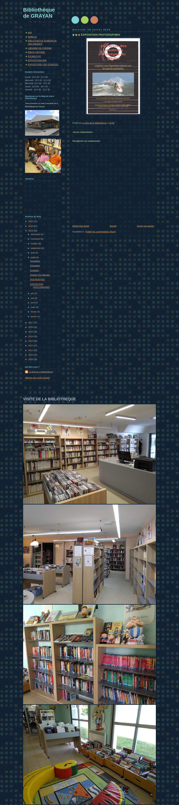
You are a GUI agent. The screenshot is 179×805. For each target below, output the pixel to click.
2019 (31, 226)
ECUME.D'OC (34, 56)
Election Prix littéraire (40, 275)
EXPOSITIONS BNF (37, 60)
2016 (31, 327)
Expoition (34, 270)
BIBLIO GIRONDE (36, 52)
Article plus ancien (145, 226)
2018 (31, 231)
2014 (31, 336)
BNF (30, 32)
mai (33, 298)
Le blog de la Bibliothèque (41, 372)
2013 (31, 341)
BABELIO (32, 37)
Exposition (35, 261)
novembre (36, 239)
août (33, 253)
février (34, 312)
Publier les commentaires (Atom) (101, 232)
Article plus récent (80, 226)
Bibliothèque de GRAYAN (39, 13)
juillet (33, 257)
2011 (31, 350)
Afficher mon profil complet (37, 378)
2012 (31, 345)
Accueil (113, 226)
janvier (34, 316)
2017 (31, 322)
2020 (31, 221)
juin (33, 293)
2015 (31, 331)
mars (33, 307)
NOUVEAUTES (37, 279)
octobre (34, 243)
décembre (36, 234)
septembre (36, 248)
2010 (31, 355)
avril (33, 302)
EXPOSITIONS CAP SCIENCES (43, 64)
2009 (31, 359)
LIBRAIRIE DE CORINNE (40, 48)
